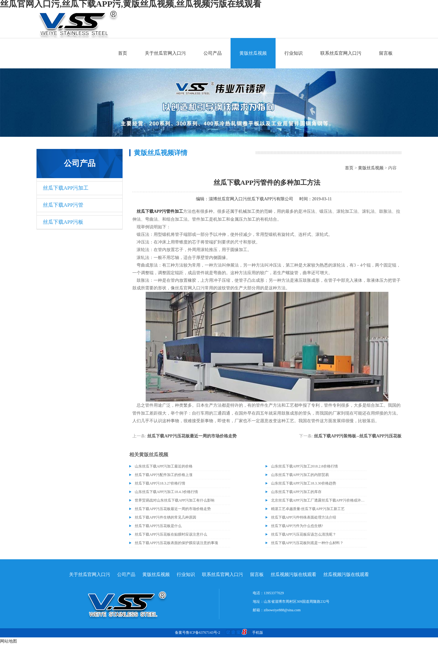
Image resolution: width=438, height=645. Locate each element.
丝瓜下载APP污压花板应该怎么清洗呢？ (303, 534)
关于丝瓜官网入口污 (165, 53)
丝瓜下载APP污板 (63, 222)
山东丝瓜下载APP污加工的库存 (296, 492)
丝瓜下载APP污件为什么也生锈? (297, 526)
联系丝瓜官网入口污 (340, 53)
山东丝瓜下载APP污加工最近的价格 (164, 466)
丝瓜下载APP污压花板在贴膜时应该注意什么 (171, 534)
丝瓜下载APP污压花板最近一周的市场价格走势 (191, 436)
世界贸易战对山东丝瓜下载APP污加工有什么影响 (174, 500)
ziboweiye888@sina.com (282, 610)
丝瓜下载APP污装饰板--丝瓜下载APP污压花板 (357, 436)
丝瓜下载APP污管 (63, 205)
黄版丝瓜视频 (253, 53)
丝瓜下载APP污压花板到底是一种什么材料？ (307, 543)
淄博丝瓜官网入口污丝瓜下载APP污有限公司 (251, 199)
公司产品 (212, 53)
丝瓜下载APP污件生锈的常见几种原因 (165, 517)
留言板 (386, 53)
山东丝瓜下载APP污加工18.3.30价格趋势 (303, 483)
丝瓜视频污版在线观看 (293, 574)
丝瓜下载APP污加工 (66, 188)
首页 (122, 53)
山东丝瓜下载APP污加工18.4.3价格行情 (166, 492)
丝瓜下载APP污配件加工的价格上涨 (164, 475)
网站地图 (8, 641)
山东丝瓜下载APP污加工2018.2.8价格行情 (304, 466)
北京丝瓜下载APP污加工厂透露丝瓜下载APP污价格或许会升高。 (319, 500)
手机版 (257, 632)
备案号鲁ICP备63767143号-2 (197, 632)
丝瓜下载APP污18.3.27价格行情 (160, 483)
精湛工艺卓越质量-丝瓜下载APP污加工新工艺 (308, 509)
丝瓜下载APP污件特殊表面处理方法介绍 (303, 517)
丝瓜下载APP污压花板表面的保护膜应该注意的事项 (176, 543)
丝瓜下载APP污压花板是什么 (158, 526)
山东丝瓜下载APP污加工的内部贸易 (300, 475)
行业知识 (293, 53)
